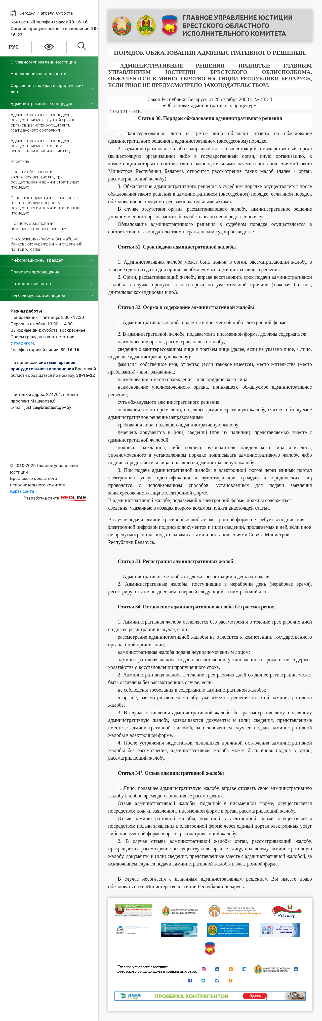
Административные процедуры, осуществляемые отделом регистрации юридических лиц (41, 145)
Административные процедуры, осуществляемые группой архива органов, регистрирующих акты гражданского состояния (43, 122)
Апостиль (20, 161)
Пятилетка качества (31, 283)
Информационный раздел (37, 260)
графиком (24, 343)
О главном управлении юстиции (43, 62)
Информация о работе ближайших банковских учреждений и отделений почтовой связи (46, 244)
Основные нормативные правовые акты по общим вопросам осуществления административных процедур (45, 205)
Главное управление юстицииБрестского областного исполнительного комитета (237, 25)
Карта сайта (22, 491)
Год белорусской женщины (38, 295)
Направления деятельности (38, 73)
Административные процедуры (42, 103)
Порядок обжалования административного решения (39, 226)
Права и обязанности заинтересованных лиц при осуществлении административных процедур (45, 179)
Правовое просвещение (35, 271)
